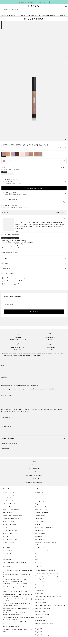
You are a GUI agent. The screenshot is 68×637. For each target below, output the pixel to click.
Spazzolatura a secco (41, 626)
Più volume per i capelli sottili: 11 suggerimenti (49, 576)
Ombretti (23, 15)
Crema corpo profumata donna (44, 498)
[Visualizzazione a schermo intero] (66, 139)
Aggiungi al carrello (34, 188)
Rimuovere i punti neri (41, 611)
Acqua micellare (40, 495)
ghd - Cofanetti (7, 512)
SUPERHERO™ (7, 145)
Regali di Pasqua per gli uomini (44, 635)
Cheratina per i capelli (42, 614)
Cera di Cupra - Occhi (9, 501)
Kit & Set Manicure (40, 533)
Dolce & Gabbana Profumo (11, 504)
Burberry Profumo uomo (10, 539)
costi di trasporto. (32, 385)
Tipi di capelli (39, 617)
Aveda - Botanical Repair (10, 507)
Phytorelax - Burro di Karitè (11, 510)
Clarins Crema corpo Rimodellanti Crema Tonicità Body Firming (17, 588)
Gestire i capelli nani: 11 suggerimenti (46, 573)
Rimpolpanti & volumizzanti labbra (45, 542)
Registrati (34, 311)
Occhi (17, 15)
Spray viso (38, 536)
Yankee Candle (7, 560)
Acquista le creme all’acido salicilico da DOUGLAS (50, 605)
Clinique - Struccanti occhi (10, 530)
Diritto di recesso (34, 468)
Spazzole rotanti (40, 521)
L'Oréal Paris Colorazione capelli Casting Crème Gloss (17, 630)
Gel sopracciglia (40, 501)
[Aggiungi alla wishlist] (66, 58)
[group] (34, 38)
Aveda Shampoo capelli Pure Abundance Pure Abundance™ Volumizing (16, 604)
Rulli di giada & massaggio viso (44, 527)
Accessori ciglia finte (41, 512)
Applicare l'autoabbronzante (44, 623)
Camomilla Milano (8, 498)
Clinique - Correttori (8, 542)
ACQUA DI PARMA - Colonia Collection (14, 562)
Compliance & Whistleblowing (34, 475)
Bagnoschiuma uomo (41, 510)
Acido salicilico (39, 591)
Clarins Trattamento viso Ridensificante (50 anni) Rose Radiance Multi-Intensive (17, 600)
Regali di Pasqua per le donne (44, 632)
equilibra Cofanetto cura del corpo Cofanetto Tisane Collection (16, 609)
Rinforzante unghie (41, 545)
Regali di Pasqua (40, 629)
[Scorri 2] (4, 33)
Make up (12, 15)
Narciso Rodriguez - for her (11, 518)
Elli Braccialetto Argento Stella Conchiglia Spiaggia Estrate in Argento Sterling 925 (18, 595)
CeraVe (5, 557)
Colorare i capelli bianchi (42, 608)
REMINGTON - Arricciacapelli (11, 548)
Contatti (34, 465)
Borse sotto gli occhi (41, 585)
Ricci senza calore (40, 620)
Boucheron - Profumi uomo (11, 524)
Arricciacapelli (39, 518)
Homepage (4, 15)
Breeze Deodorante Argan (11, 626)
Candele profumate (41, 548)
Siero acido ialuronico (42, 557)
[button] (34, 438)
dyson (4, 545)
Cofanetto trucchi (40, 530)
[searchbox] (34, 10)
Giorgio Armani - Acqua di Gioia (12, 515)
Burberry (5, 536)
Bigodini (37, 524)
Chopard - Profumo (8, 551)
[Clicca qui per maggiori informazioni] (49, 2)
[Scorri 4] (4, 50)
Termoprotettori (40, 515)
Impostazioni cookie (34, 479)
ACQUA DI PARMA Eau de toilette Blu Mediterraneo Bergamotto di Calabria (18, 618)
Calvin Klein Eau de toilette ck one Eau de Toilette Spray (17, 571)
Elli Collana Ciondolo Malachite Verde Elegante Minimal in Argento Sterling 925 (17, 613)
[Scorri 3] (4, 42)
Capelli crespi (39, 599)
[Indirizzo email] (34, 304)
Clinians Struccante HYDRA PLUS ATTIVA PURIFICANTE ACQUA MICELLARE (15, 580)
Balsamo (38, 554)
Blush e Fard (39, 492)
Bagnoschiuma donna (42, 504)
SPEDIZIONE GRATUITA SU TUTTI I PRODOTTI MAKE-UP (32, 2)
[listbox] (34, 160)
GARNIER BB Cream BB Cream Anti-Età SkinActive (17, 584)
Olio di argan (39, 593)
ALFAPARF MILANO (8, 492)
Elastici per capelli (40, 507)
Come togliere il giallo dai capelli (45, 570)
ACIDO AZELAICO (41, 602)
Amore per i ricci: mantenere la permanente (48, 582)
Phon (37, 560)
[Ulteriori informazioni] (64, 218)
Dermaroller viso (40, 539)
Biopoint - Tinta (7, 533)
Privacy (34, 461)
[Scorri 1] (5, 25)
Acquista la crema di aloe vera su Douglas (48, 596)
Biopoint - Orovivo (8, 521)
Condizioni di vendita (34, 472)
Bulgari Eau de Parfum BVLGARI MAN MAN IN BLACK (16, 575)
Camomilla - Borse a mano (10, 554)
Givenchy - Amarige (8, 495)
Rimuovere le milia (40, 588)
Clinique (5, 527)
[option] (3, 154)
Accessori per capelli (41, 551)
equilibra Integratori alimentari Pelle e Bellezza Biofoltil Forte (16, 623)
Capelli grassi (39, 579)
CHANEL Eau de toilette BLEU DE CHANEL (15, 591)
